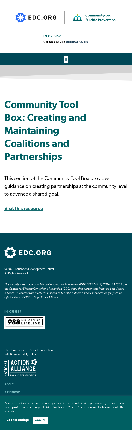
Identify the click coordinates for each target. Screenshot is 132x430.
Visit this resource (23, 208)
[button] (66, 59)
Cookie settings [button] (18, 420)
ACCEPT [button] (40, 420)
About (8, 384)
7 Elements (12, 392)
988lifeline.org (77, 42)
